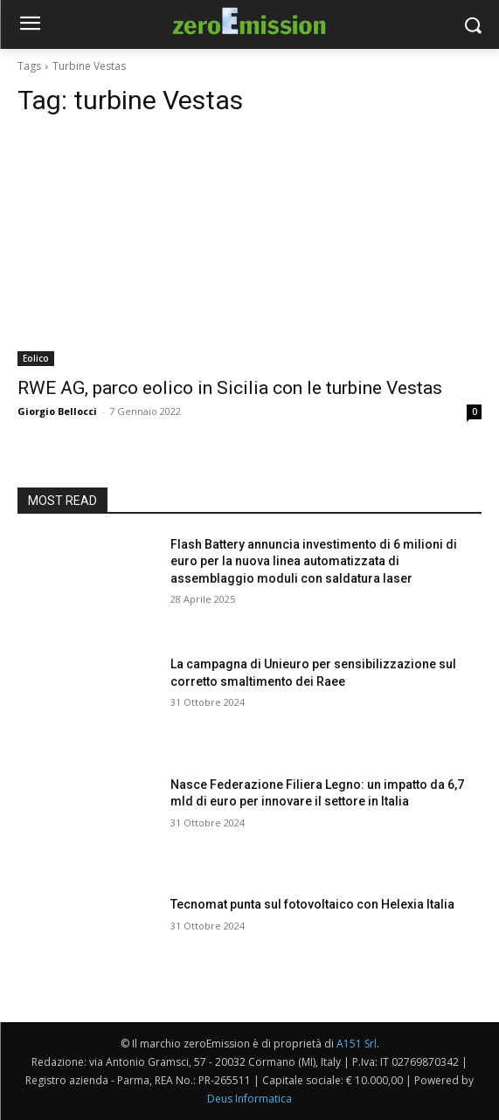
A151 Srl (356, 1043)
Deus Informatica (249, 1098)
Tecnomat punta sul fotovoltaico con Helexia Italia (312, 904)
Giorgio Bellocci (57, 411)
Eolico (36, 358)
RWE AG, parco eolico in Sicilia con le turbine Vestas (229, 387)
